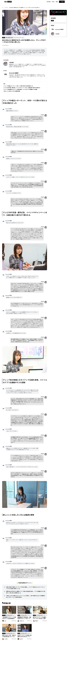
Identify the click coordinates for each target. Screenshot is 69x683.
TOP (2, 7)
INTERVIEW (49, 1)
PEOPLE (53, 1)
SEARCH (62, 1)
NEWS (57, 1)
